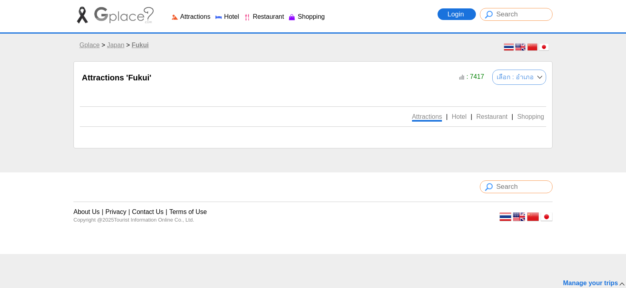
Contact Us (148, 211)
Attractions (190, 16)
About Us (86, 211)
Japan (116, 45)
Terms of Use (188, 211)
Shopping (306, 16)
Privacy (115, 211)
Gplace (89, 45)
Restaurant (263, 16)
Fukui (140, 45)
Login (457, 14)
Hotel (226, 16)
